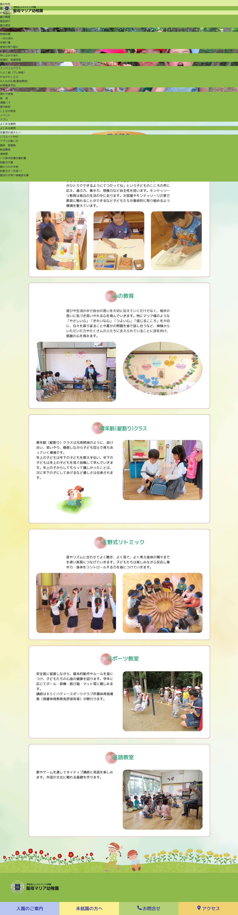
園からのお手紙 (9, 166)
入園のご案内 (8, 51)
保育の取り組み (9, 47)
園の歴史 (5, 25)
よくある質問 (8, 124)
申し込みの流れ (9, 55)
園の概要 (5, 17)
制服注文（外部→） (11, 171)
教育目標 (5, 34)
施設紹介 (5, 21)
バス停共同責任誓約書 (13, 158)
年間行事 (5, 42)
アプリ (4, 119)
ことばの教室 (8, 111)
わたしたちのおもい (11, 29)
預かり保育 (6, 94)
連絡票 (4, 154)
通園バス (5, 102)
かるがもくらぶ (9, 77)
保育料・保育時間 (10, 59)
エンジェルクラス (10, 68)
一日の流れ (6, 38)
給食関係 (5, 149)
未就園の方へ (8, 64)
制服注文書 (6, 162)
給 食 (4, 98)
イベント (5, 115)
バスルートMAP (9, 136)
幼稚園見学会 (8, 85)
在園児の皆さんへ (10, 132)
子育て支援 (6, 89)
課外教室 (5, 106)
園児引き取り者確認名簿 (14, 175)
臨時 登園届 (8, 145)
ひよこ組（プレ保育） (13, 72)
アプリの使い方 (9, 141)
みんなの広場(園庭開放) (14, 81)
